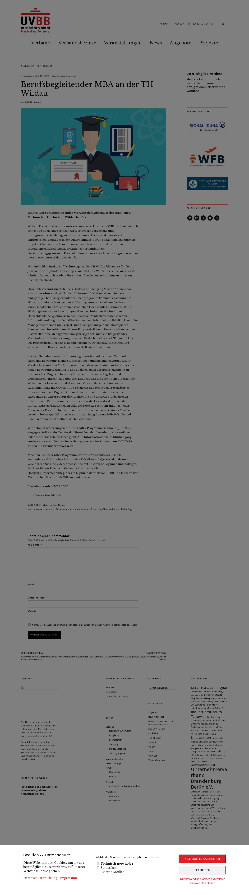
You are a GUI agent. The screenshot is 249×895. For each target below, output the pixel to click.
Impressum (68, 878)
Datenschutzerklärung (40, 878)
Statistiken (109, 867)
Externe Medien (113, 872)
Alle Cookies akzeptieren (202, 858)
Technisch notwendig (117, 863)
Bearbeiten (202, 870)
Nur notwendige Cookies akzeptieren (202, 879)
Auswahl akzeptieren (202, 883)
